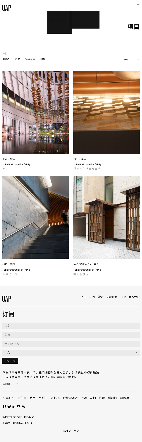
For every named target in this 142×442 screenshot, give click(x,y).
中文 (76, 431)
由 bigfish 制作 (24, 423)
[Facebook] (4, 407)
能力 (100, 297)
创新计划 (111, 297)
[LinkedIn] (14, 407)
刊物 (123, 297)
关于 (84, 297)
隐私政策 (7, 417)
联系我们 (134, 297)
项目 (92, 297)
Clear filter (132, 59)
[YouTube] (19, 407)
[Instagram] (9, 407)
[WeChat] (23, 407)
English (67, 431)
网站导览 (29, 417)
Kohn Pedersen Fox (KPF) (16, 164)
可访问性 (18, 417)
